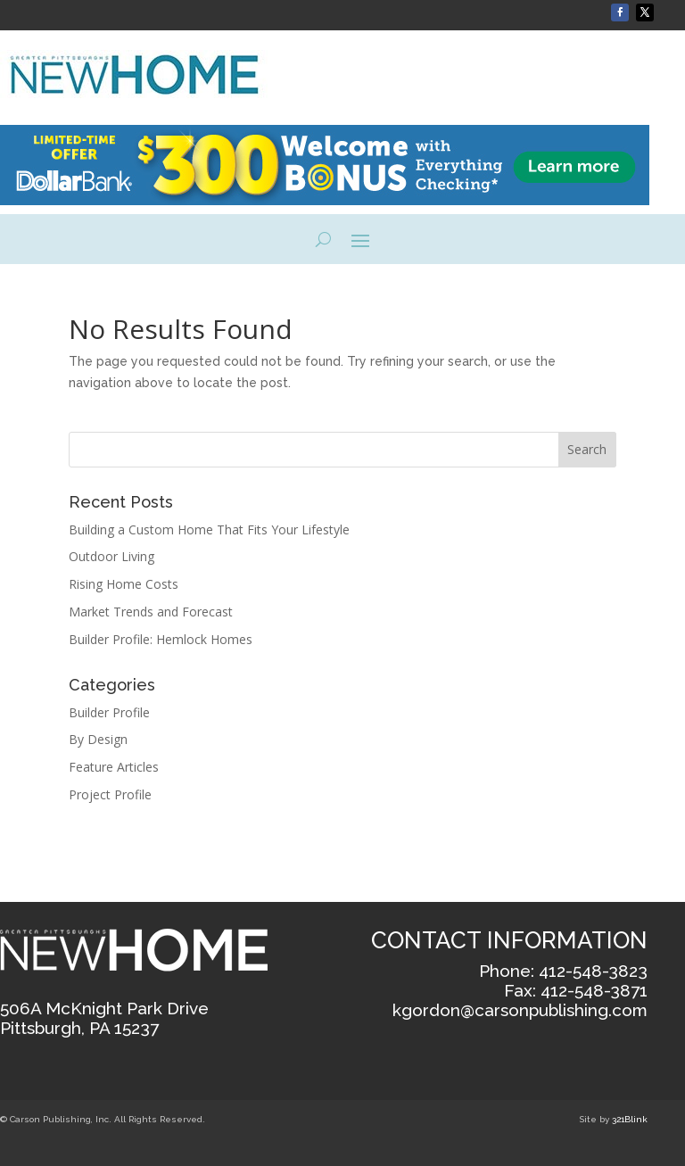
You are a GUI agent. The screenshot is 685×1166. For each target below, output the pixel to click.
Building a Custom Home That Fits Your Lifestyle (211, 529)
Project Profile (110, 794)
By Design (98, 739)
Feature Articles (114, 766)
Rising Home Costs (123, 583)
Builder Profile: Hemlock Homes (160, 639)
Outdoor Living (111, 556)
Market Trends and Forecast (151, 611)
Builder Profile (109, 712)
